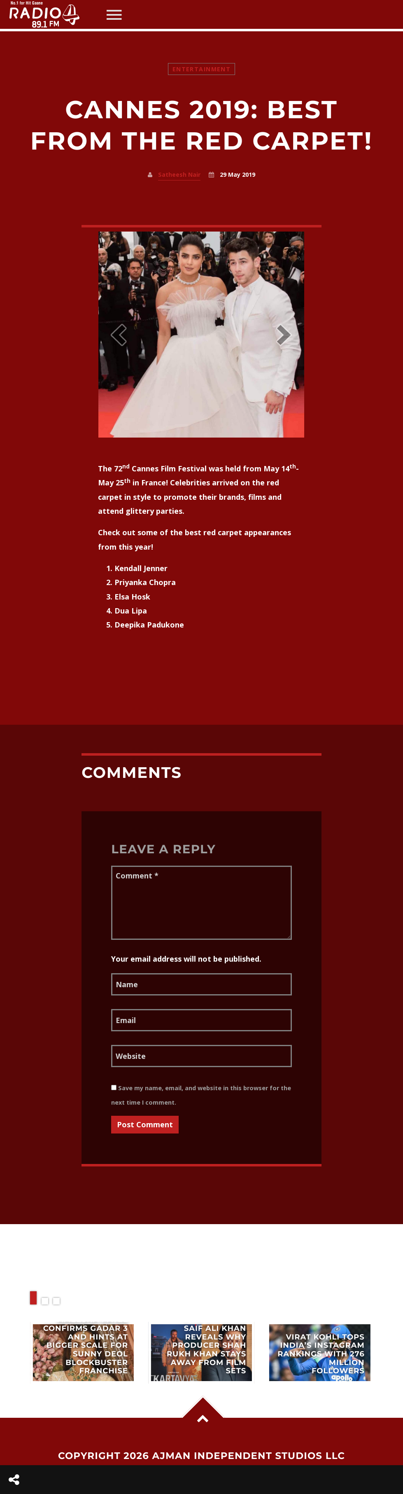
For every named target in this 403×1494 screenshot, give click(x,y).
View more (83, 1353)
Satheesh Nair (179, 174)
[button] (118, 334)
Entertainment (201, 69)
